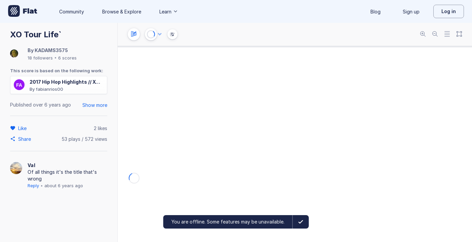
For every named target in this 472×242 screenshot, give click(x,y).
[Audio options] (159, 34)
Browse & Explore (121, 11)
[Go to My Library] (22, 11)
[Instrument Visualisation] (172, 34)
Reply (33, 185)
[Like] (23, 128)
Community (71, 11)
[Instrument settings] (134, 34)
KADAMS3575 (51, 50)
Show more (94, 105)
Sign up (411, 11)
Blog (375, 11)
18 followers (40, 58)
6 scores (67, 58)
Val (31, 165)
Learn (168, 11)
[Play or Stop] (151, 34)
